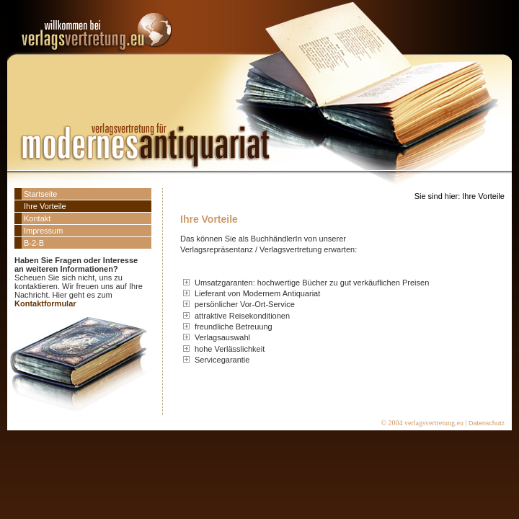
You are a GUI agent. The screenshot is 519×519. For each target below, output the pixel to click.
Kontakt (37, 218)
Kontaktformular (45, 303)
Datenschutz (487, 423)
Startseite (40, 194)
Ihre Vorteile (45, 206)
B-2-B (34, 243)
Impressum (43, 230)
